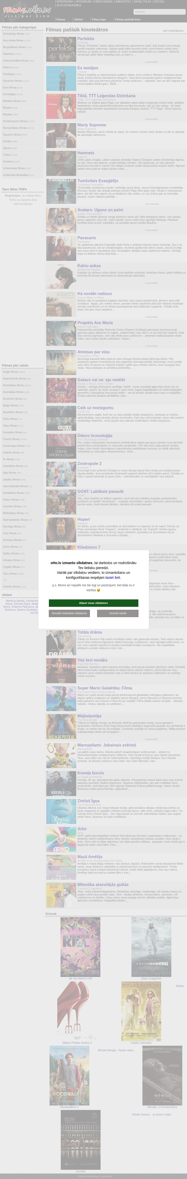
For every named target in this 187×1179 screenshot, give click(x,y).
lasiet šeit (113, 577)
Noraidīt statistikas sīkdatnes (69, 613)
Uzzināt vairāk (117, 613)
